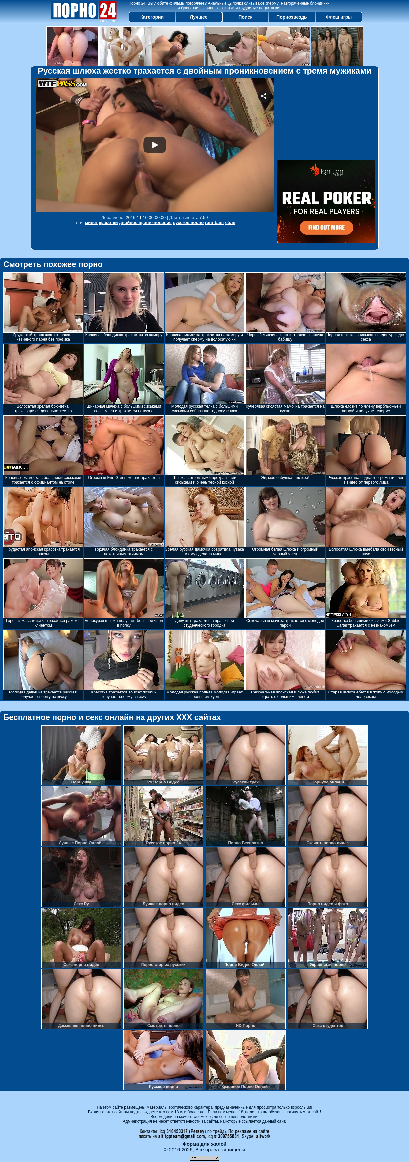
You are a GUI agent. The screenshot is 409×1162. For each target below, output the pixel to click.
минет (91, 222)
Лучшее (198, 17)
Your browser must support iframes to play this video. (155, 145)
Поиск (245, 17)
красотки (108, 222)
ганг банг (214, 222)
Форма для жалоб (204, 1144)
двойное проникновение (145, 222)
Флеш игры (339, 17)
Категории (152, 17)
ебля (230, 222)
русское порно (188, 222)
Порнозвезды (292, 17)
